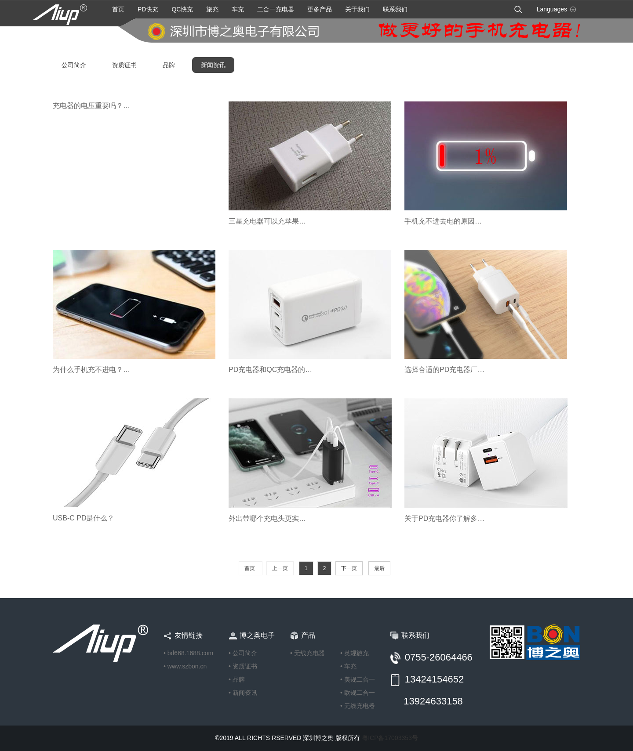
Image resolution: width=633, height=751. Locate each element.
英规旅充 (356, 653)
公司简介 (74, 65)
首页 (118, 9)
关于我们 (357, 9)
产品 (308, 635)
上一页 (280, 568)
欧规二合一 (359, 692)
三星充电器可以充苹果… (267, 221)
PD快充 (148, 9)
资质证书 (124, 65)
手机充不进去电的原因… (443, 221)
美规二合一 (359, 679)
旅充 (212, 9)
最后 (379, 568)
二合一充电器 (275, 9)
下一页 (349, 568)
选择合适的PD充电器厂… (444, 369)
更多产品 (319, 9)
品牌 (169, 65)
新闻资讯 (213, 65)
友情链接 (189, 635)
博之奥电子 (257, 635)
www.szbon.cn (187, 666)
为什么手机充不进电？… (91, 369)
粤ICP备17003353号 (390, 737)
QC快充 (182, 9)
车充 (238, 9)
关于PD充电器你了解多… (444, 518)
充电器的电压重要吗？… (91, 105)
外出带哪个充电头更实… (267, 518)
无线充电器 (309, 653)
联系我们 (395, 9)
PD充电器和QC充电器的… (270, 369)
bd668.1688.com (190, 653)
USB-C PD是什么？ (83, 518)
